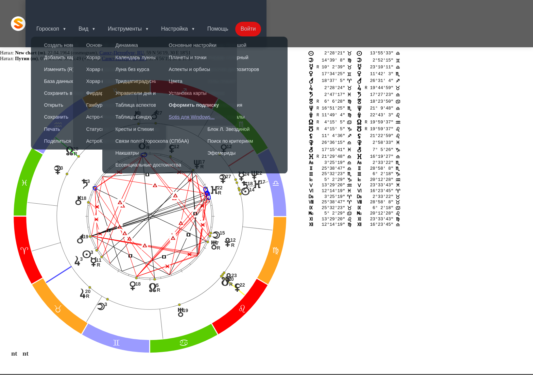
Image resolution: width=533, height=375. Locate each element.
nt (14, 323)
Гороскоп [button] (56, 8)
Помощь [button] (231, 8)
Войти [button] (263, 8)
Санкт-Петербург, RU (121, 22)
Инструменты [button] (136, 8)
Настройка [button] (186, 8)
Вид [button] (93, 8)
